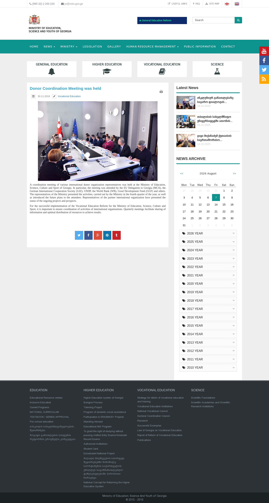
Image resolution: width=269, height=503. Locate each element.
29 (200, 190)
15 (224, 204)
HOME (34, 46)
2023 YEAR (192, 258)
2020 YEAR (192, 283)
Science (217, 69)
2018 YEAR (192, 300)
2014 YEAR (192, 334)
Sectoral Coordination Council (153, 416)
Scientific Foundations (203, 397)
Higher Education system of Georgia (103, 397)
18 (192, 211)
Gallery (114, 46)
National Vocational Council (152, 411)
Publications (144, 440)
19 (200, 211)
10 (184, 204)
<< (181, 173)
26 (200, 218)
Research (142, 420)
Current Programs (39, 407)
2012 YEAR (192, 350)
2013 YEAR (192, 342)
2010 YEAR (192, 367)
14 (216, 204)
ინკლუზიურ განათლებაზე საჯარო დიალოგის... (215, 99)
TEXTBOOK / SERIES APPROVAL (49, 416)
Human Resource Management (152, 46)
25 (192, 218)
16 (232, 204)
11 (192, 204)
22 (224, 211)
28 (192, 190)
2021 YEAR (192, 275)
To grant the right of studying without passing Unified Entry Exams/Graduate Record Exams (105, 435)
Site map (212, 3)
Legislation (92, 46)
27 (184, 190)
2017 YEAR (192, 308)
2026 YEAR (192, 233)
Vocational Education (162, 69)
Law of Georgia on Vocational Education (159, 430)
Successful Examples (149, 425)
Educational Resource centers (46, 397)
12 (200, 204)
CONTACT (228, 46)
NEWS (49, 46)
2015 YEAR (192, 325)
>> (234, 173)
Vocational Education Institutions (155, 406)
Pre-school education (41, 421)
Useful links (177, 3)
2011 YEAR (192, 359)
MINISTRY (68, 46)
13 (208, 204)
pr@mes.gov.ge (74, 3)
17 (184, 211)
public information (200, 46)
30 (208, 190)
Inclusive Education (40, 402)
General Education (52, 69)
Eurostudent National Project (99, 453)
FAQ (196, 3)
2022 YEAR (192, 267)
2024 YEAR (192, 250)
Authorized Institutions (96, 443)
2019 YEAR (192, 292)
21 (216, 211)
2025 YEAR (192, 241)
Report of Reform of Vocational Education (159, 435)
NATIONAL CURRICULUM (44, 412)
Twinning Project (93, 407)
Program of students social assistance (105, 412)
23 (232, 211)
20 (208, 211)
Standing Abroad (93, 421)
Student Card (91, 448)
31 (216, 190)
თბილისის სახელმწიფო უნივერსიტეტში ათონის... (214, 119)
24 (184, 218)
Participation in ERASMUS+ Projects (104, 416)
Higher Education (107, 69)
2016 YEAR (192, 317)
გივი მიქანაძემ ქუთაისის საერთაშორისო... (214, 138)
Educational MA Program (97, 426)
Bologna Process (93, 402)
